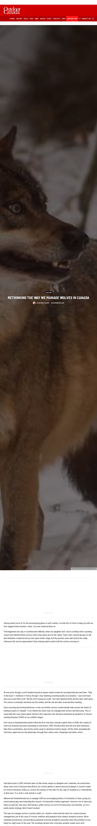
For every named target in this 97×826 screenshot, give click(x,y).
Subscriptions (72, 18)
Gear (31, 18)
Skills (26, 18)
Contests (56, 18)
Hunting (19, 18)
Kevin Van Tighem (43, 303)
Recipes (42, 18)
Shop (63, 18)
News (36, 18)
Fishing (12, 18)
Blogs (49, 18)
